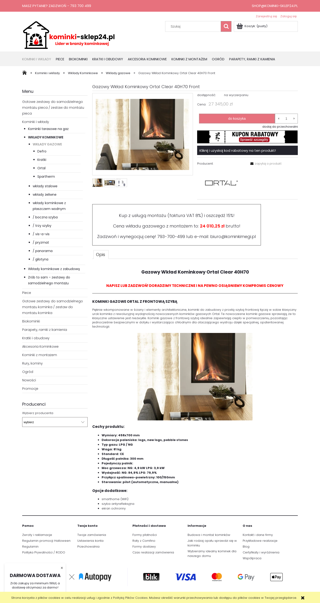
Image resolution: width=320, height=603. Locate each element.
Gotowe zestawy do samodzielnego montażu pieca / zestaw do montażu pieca (53, 107)
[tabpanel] (195, 388)
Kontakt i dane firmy (258, 535)
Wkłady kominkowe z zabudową (54, 269)
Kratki (41, 159)
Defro (41, 151)
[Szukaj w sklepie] (194, 26)
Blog (246, 546)
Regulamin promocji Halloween (46, 540)
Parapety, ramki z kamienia (44, 329)
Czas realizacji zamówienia (153, 552)
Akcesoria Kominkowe (40, 346)
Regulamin (30, 546)
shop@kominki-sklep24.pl (275, 5)
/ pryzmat (41, 242)
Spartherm (46, 176)
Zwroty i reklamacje (37, 535)
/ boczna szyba (45, 217)
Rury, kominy (32, 363)
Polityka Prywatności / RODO (43, 552)
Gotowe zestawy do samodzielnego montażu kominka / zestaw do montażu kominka (52, 307)
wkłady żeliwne (45, 194)
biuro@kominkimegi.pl (233, 236)
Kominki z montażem (39, 355)
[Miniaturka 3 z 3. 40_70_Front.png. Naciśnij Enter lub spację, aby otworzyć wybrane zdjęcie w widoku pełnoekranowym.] (121, 183)
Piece (26, 292)
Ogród (27, 371)
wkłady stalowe (45, 186)
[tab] (101, 254)
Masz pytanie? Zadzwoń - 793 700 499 (56, 5)
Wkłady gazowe (47, 144)
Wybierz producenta (37, 413)
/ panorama (43, 251)
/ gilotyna (40, 259)
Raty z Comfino (143, 540)
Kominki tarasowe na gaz (48, 128)
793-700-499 (171, 236)
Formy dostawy (144, 546)
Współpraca (252, 558)
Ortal (41, 168)
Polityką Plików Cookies (130, 598)
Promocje (30, 388)
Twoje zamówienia (91, 535)
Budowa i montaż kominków (209, 535)
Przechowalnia (88, 546)
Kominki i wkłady (35, 121)
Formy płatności (144, 535)
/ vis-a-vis (41, 234)
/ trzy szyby (42, 225)
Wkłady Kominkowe (45, 137)
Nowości (29, 380)
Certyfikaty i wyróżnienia (261, 552)
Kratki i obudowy (36, 338)
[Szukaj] (226, 26)
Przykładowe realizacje (260, 540)
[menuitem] (39, 59)
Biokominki (31, 321)
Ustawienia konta (90, 540)
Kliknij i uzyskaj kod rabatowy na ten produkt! (237, 150)
